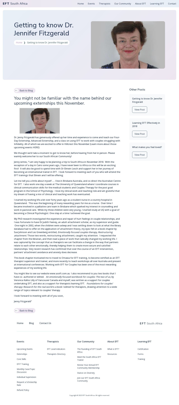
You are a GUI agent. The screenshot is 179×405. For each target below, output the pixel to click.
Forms (140, 354)
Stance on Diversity (86, 373)
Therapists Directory (56, 354)
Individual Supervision (26, 377)
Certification (143, 349)
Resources (112, 354)
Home (80, 3)
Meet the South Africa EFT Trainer (89, 358)
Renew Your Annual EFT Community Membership (88, 366)
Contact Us (45, 323)
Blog (31, 323)
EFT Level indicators (56, 349)
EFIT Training (23, 364)
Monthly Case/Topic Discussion (26, 370)
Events (20, 341)
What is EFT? (113, 349)
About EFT (113, 341)
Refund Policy (23, 390)
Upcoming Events (25, 349)
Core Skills (21, 359)
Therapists (53, 341)
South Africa (15, 3)
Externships (22, 354)
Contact (172, 3)
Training (141, 359)
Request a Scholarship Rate (27, 383)
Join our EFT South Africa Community (88, 379)
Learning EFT (144, 341)
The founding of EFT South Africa (89, 350)
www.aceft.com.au (60, 273)
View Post (140, 109)
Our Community (85, 341)
